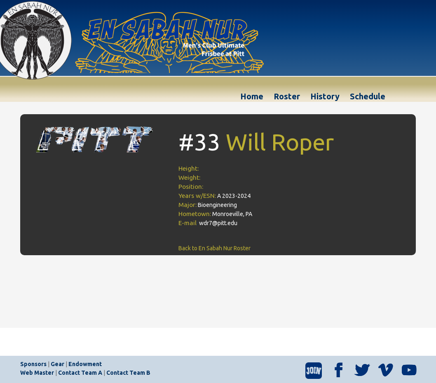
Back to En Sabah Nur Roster (214, 248)
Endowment (85, 364)
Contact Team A (80, 372)
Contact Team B (128, 372)
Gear (57, 364)
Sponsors (33, 364)
